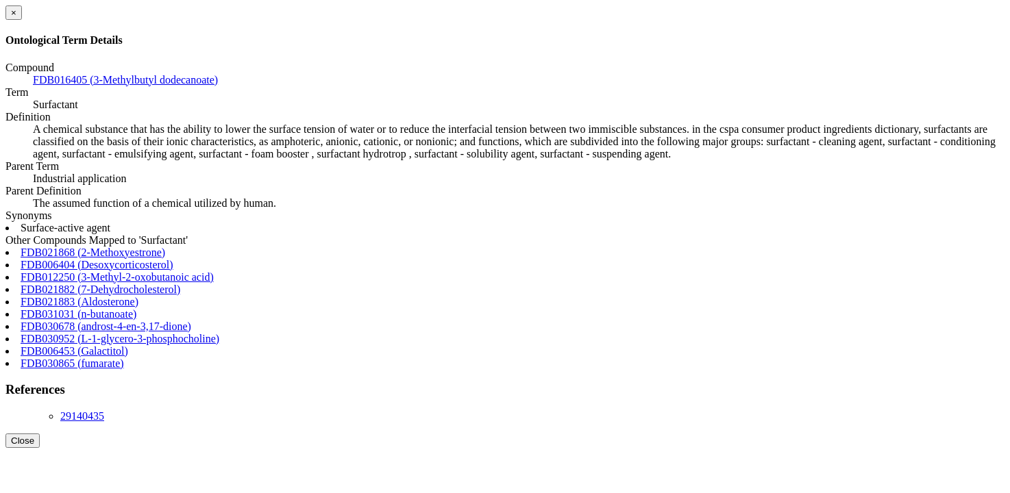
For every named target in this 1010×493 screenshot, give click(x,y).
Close (22, 440)
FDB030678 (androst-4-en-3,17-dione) (106, 326)
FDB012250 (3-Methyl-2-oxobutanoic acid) (117, 277)
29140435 (82, 416)
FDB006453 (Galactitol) (74, 351)
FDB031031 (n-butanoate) (78, 314)
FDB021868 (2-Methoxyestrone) (93, 252)
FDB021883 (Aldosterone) (79, 301)
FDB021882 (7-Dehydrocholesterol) (100, 289)
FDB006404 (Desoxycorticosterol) (97, 264)
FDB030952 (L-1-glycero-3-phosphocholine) (120, 338)
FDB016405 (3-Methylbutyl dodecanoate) (125, 80)
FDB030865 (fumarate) (72, 363)
